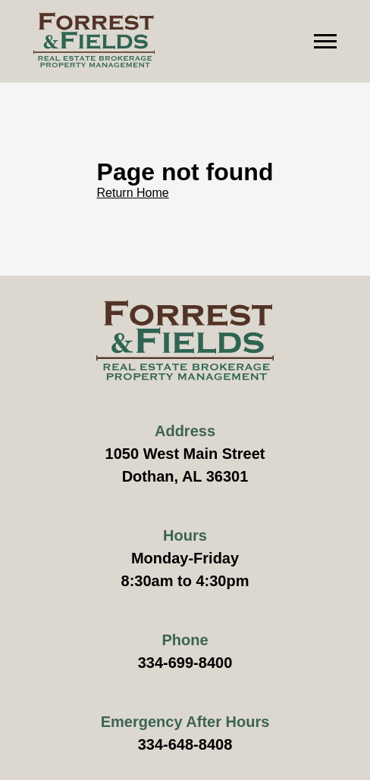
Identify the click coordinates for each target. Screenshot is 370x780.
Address (185, 431)
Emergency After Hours (185, 721)
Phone (184, 640)
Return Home (133, 192)
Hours (185, 535)
